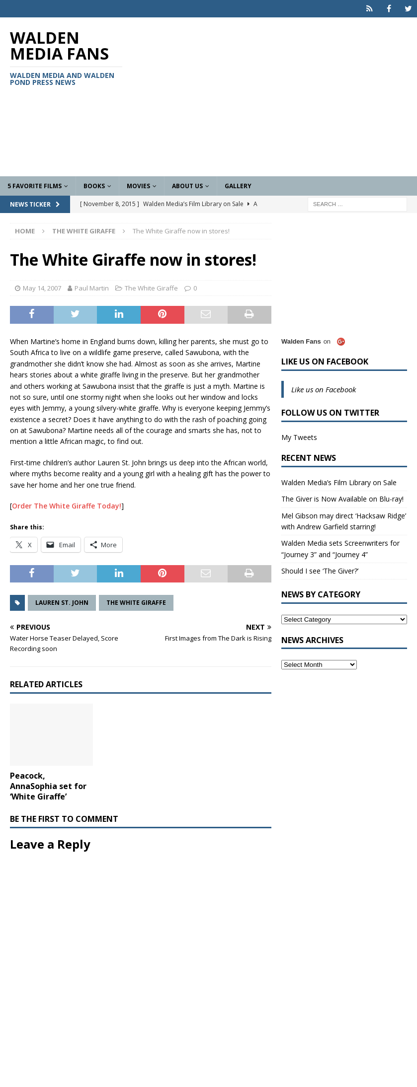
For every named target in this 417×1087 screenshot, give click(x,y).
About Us (187, 186)
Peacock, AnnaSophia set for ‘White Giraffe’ (48, 786)
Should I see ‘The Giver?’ (319, 571)
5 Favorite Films (34, 186)
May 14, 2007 (42, 288)
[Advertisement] (280, 96)
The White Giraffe (151, 288)
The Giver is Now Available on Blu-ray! (342, 499)
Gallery (238, 186)
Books (94, 186)
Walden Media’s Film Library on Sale (339, 482)
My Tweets (299, 437)
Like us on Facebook (324, 361)
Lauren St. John (61, 602)
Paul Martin (92, 288)
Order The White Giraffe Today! (66, 505)
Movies (138, 186)
